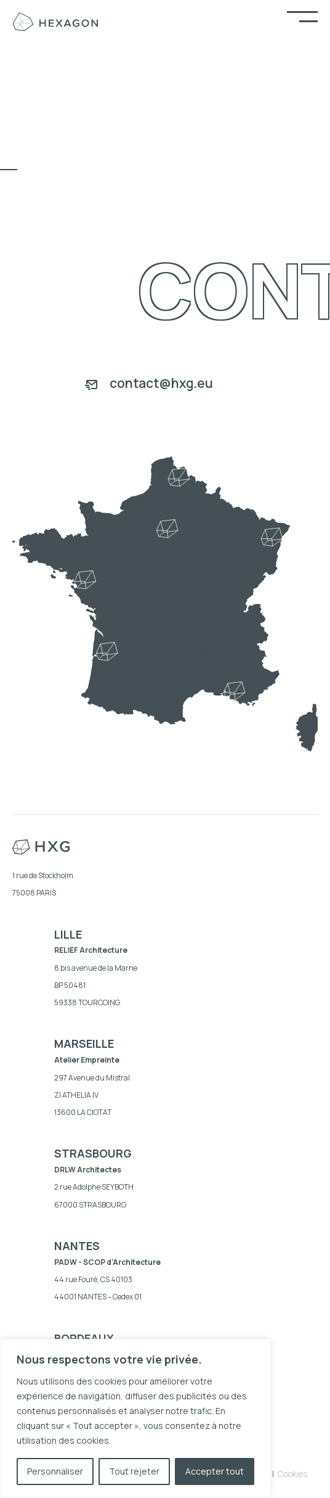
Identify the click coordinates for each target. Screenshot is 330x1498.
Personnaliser (55, 1471)
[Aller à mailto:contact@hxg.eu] (165, 385)
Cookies (292, 1473)
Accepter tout (214, 1471)
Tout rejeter (134, 1471)
